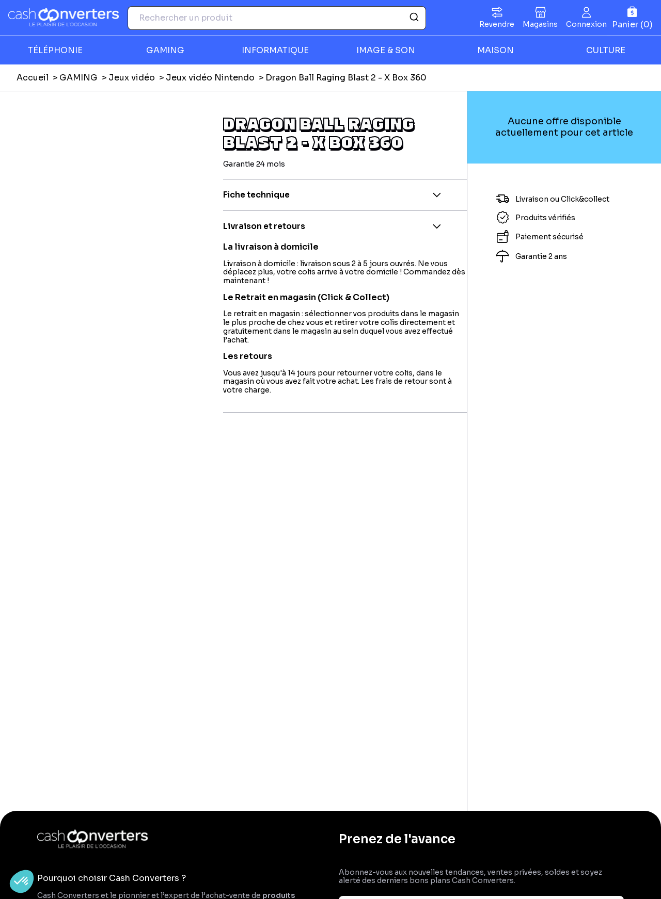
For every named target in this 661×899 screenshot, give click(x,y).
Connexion (586, 24)
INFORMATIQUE (275, 50)
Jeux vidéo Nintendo (210, 77)
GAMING (165, 50)
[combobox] (277, 18)
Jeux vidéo (131, 77)
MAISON (495, 50)
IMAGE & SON (385, 50)
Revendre (496, 24)
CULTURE (605, 50)
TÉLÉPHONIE (55, 50)
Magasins (540, 24)
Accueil (33, 77)
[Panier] (632, 17)
